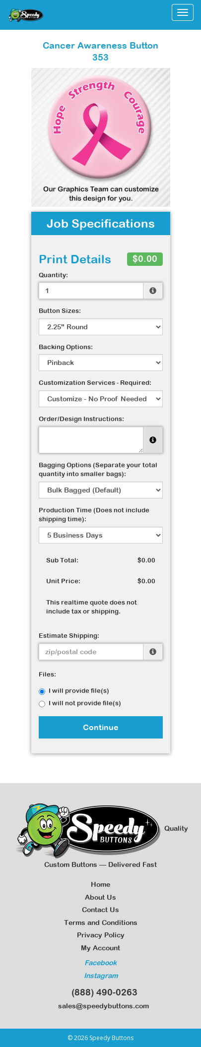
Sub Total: (62, 560)
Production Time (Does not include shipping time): (94, 514)
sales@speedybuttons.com (100, 1006)
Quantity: (53, 275)
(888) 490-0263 (100, 992)
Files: (47, 674)
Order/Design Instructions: (81, 419)
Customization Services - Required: (95, 382)
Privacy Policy (101, 935)
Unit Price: (63, 581)
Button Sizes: (60, 310)
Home (100, 884)
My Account (100, 948)
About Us (100, 897)
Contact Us (100, 910)
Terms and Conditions (100, 922)
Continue (101, 727)
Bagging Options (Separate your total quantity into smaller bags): (98, 469)
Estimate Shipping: (69, 635)
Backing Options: (66, 347)
